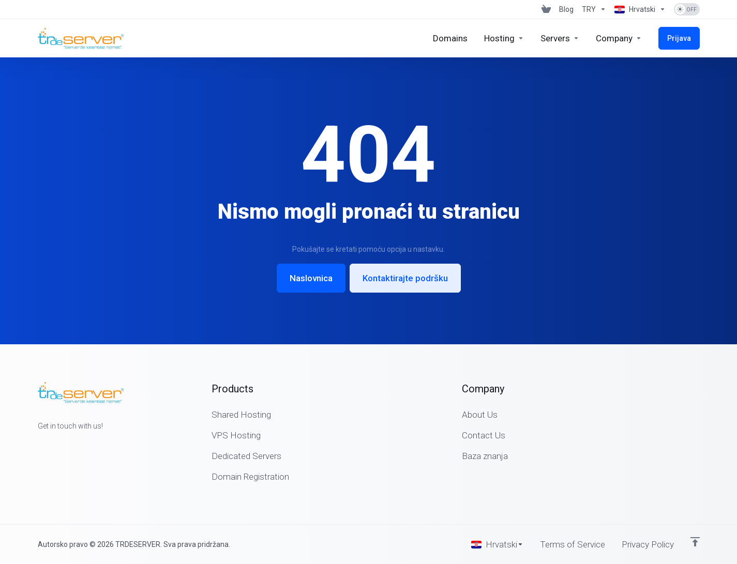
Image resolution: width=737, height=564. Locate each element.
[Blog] (566, 9)
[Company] (619, 38)
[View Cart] (546, 9)
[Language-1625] (640, 9)
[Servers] (560, 38)
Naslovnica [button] (311, 278)
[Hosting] (504, 38)
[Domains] (450, 38)
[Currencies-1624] (594, 9)
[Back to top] (695, 542)
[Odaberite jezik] (497, 544)
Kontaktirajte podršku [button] (405, 278)
